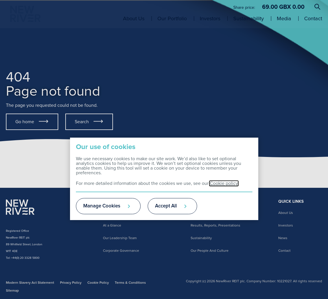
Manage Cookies (101, 206)
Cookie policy (224, 183)
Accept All (166, 206)
